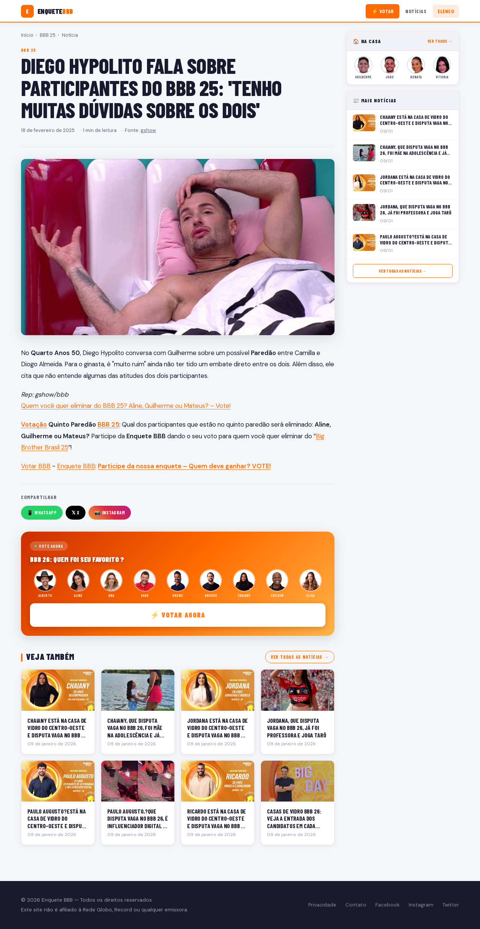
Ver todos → (440, 41)
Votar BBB (36, 466)
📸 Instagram (109, 512)
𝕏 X (76, 512)
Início (27, 35)
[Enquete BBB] (47, 11)
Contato (355, 905)
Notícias (415, 11)
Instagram (421, 905)
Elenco (446, 11)
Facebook (387, 905)
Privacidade (322, 905)
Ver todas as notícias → (300, 657)
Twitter (450, 905)
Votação (34, 424)
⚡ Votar (383, 11)
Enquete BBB (76, 466)
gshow (148, 130)
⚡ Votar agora (178, 614)
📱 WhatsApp (42, 512)
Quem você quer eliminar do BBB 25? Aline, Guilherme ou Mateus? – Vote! (126, 406)
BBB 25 (48, 35)
